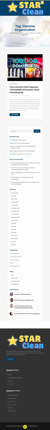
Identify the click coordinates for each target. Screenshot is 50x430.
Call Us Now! (11, 384)
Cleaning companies (16, 256)
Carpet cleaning (15, 253)
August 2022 (14, 220)
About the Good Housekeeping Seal (20, 143)
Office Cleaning (11, 398)
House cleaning (13, 83)
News (12, 263)
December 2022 (15, 208)
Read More (15, 114)
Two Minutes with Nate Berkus (18, 140)
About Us (10, 374)
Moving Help (11, 407)
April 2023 (13, 196)
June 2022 (13, 226)
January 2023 (14, 205)
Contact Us (10, 359)
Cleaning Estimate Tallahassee (15, 378)
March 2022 (14, 235)
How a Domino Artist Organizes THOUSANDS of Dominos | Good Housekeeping (24, 90)
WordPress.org (14, 284)
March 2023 (14, 199)
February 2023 (14, 202)
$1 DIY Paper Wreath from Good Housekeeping (23, 151)
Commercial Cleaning (13, 395)
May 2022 (13, 229)
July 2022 (13, 223)
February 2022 (14, 238)
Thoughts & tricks (15, 266)
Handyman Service (12, 411)
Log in (12, 275)
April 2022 (13, 232)
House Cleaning (11, 401)
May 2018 (13, 244)
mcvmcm (13, 168)
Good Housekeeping (24, 95)
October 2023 (14, 193)
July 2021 (13, 241)
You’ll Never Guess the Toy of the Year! (21, 154)
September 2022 (15, 217)
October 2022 (14, 214)
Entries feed (14, 278)
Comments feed (15, 281)
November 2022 (15, 211)
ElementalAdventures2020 (18, 182)
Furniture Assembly (12, 404)
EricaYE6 (13, 177)
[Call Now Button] (25, 427)
